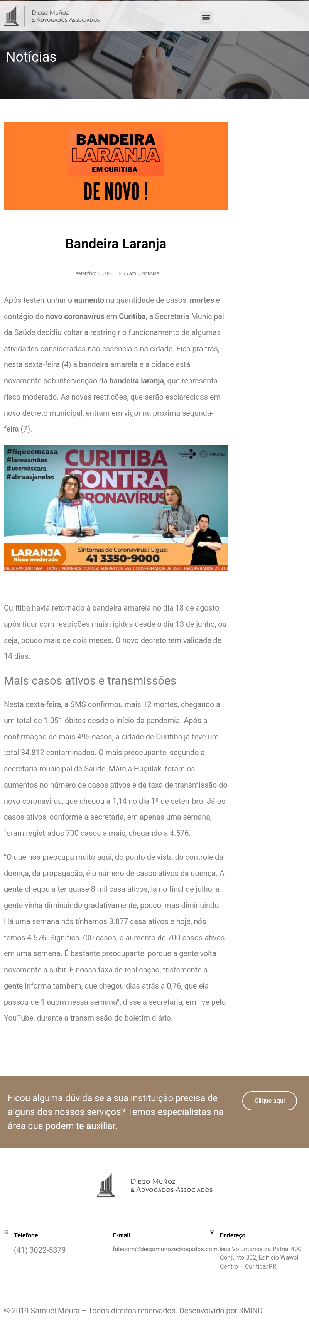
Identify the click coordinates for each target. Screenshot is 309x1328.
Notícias (150, 273)
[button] (206, 17)
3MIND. (251, 1310)
